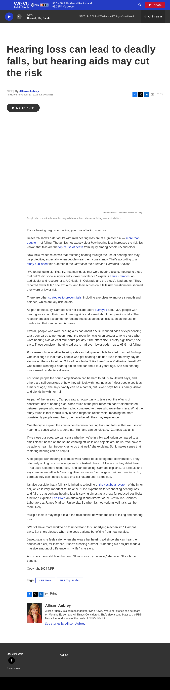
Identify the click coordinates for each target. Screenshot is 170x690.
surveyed (101, 309)
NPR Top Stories (70, 580)
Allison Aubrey (29, 91)
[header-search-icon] (140, 4)
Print (159, 94)
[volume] (19, 16)
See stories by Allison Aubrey (65, 623)
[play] (9, 17)
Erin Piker (58, 498)
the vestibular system (112, 484)
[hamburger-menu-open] (8, 5)
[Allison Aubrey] (34, 613)
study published (37, 264)
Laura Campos (119, 276)
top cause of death (70, 247)
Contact (64, 655)
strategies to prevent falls (65, 297)
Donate (156, 5)
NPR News (45, 580)
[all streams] (153, 16)
